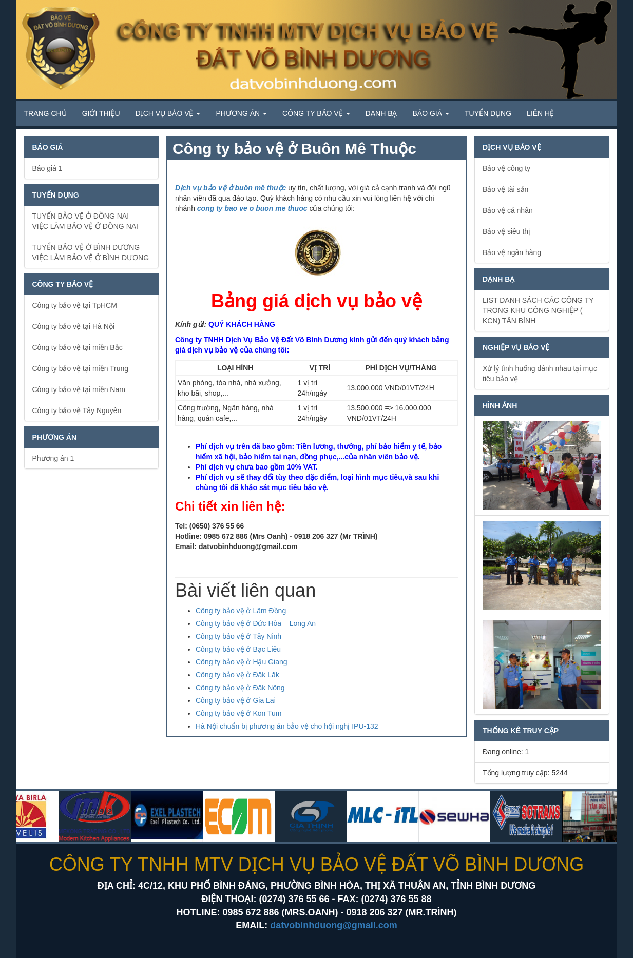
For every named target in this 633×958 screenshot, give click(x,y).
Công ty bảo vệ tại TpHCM (74, 305)
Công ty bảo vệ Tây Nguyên (77, 410)
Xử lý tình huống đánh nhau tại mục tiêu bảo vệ (540, 373)
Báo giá (431, 113)
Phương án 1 (53, 458)
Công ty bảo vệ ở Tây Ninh (238, 636)
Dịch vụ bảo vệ (168, 113)
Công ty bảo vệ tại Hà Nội (73, 326)
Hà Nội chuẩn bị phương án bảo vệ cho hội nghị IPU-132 (287, 726)
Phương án (241, 113)
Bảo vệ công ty (506, 168)
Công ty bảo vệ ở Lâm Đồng (241, 611)
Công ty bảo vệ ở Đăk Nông (240, 687)
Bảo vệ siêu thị (506, 231)
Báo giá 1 (47, 168)
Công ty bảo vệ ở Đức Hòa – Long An (256, 623)
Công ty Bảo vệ (316, 113)
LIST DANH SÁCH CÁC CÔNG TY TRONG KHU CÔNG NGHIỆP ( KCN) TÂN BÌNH (538, 310)
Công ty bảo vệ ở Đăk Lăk (237, 675)
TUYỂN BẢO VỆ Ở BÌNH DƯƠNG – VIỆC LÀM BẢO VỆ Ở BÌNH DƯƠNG (90, 252)
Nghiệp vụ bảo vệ (516, 347)
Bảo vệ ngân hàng (512, 252)
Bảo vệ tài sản (505, 189)
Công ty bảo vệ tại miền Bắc (77, 347)
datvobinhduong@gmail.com (333, 925)
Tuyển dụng (488, 113)
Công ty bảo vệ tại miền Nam (78, 389)
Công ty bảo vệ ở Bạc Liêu (238, 649)
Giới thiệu (101, 113)
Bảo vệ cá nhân (508, 210)
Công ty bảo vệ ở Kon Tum (238, 713)
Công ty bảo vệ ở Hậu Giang (241, 662)
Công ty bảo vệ (62, 284)
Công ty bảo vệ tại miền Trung (80, 368)
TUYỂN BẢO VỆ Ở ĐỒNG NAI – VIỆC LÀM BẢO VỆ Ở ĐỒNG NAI (85, 221)
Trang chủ (45, 113)
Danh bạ (381, 113)
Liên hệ (540, 113)
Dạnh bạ (498, 279)
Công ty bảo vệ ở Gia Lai (236, 700)
